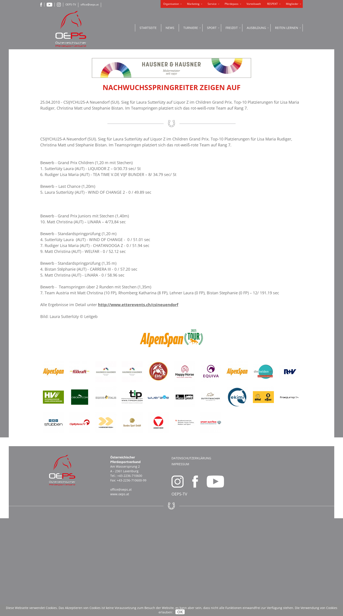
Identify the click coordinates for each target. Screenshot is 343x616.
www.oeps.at (119, 592)
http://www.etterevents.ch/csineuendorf (138, 402)
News (170, 28)
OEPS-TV (70, 4)
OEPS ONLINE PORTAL (299, 140)
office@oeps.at (89, 4)
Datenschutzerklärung (191, 556)
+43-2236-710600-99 (131, 578)
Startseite (148, 28)
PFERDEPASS (299, 125)
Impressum (180, 562)
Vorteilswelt (254, 4)
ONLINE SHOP (299, 105)
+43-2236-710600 (129, 573)
